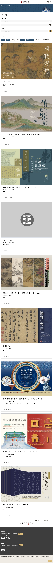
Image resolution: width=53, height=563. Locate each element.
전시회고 (9, 5)
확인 (50, 561)
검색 (50, 31)
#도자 (12, 40)
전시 (4, 5)
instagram (4, 538)
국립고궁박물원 (25, 2)
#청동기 (23, 40)
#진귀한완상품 (30, 40)
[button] (48, 1)
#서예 (3, 40)
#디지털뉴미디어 (46, 40)
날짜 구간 (3, 18)
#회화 (8, 40)
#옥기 (17, 40)
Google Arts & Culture (9, 538)
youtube (6, 538)
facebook (2, 538)
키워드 (2, 28)
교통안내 (19, 533)
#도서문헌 (38, 40)
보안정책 (49, 558)
